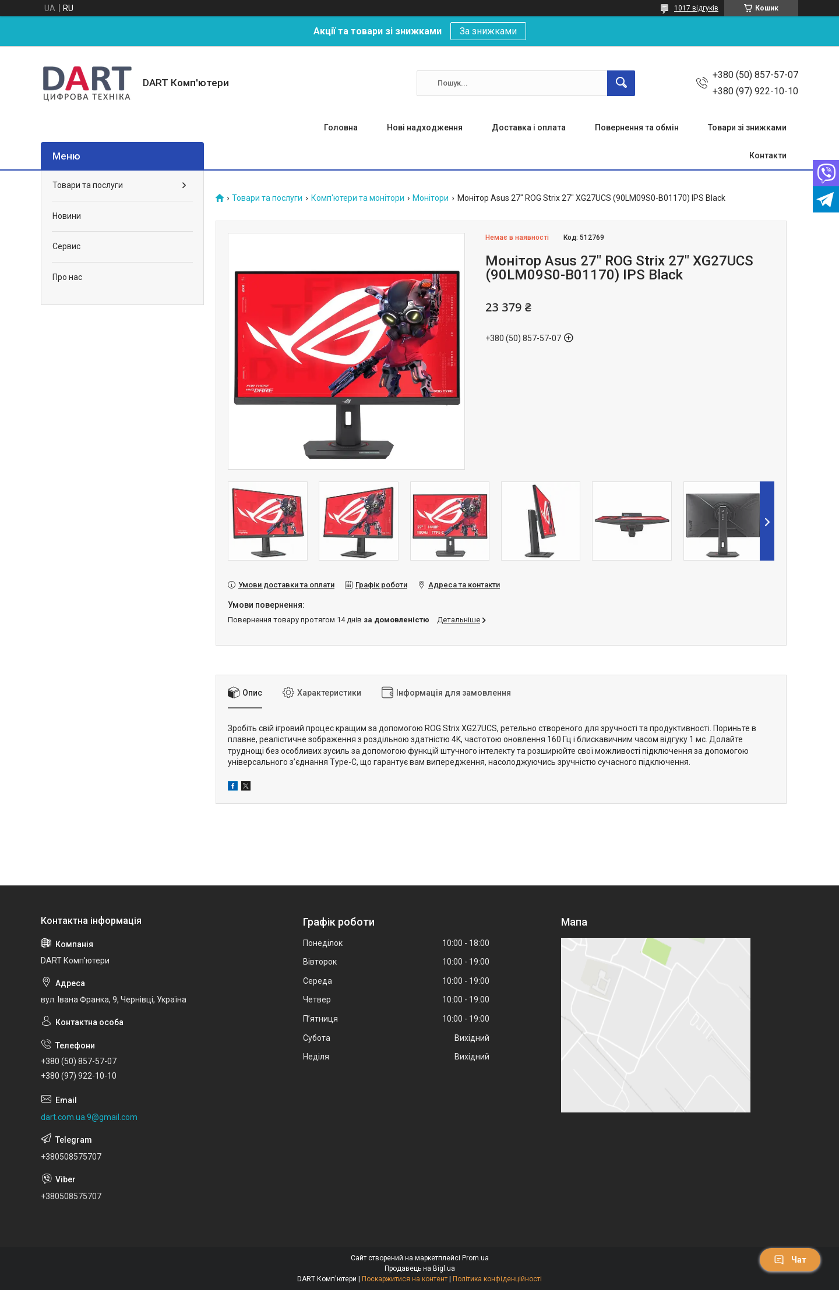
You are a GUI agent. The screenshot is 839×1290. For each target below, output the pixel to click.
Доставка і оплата (529, 127)
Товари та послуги (267, 198)
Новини (66, 216)
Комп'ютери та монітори (357, 198)
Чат (790, 1259)
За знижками (488, 31)
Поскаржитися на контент (404, 1279)
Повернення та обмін (637, 127)
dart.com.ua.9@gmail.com (89, 1117)
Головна (341, 127)
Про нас (67, 277)
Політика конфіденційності (497, 1279)
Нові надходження (425, 127)
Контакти (768, 155)
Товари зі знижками (747, 127)
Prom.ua (475, 1258)
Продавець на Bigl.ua (420, 1268)
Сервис (66, 246)
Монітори (431, 198)
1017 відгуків (696, 8)
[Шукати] (621, 83)
